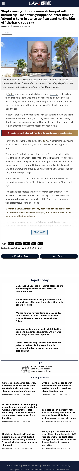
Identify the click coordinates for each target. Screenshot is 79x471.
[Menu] (3, 3)
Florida (10, 94)
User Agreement (16, 470)
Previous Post (20, 256)
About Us (26, 466)
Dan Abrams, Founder (61, 470)
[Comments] (1, 29)
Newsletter (46, 466)
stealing (54, 94)
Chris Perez (6, 26)
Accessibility (65, 466)
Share (7, 33)
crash (18, 244)
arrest (11, 244)
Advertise (35, 466)
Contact (48, 470)
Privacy (55, 466)
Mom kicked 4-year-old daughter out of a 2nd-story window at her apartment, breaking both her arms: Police (39, 302)
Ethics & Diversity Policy (33, 470)
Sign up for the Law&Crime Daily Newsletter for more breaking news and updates (40, 133)
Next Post (58, 256)
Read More (39, 232)
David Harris (7, 394)
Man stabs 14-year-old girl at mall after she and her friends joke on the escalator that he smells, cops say (39, 289)
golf (45, 141)
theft (40, 244)
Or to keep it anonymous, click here (40, 370)
